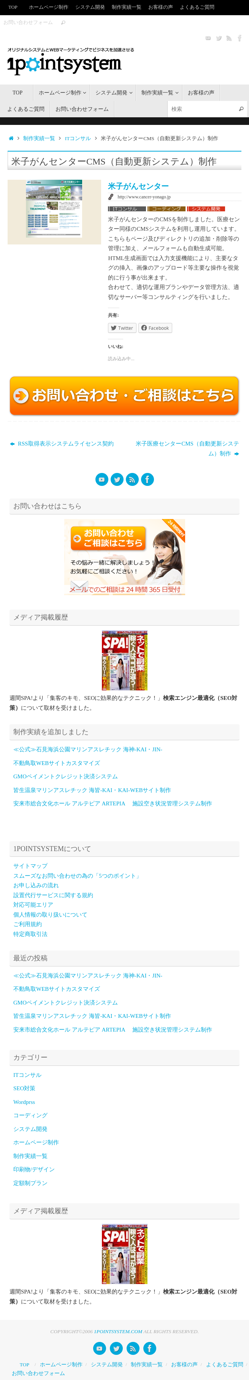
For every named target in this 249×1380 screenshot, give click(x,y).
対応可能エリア (33, 905)
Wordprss (24, 1102)
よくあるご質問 (197, 7)
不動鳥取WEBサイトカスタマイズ (56, 763)
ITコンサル (78, 138)
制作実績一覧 (126, 7)
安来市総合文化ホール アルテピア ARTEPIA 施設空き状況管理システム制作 (112, 803)
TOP (12, 7)
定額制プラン (30, 1183)
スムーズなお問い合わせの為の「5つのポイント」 (77, 876)
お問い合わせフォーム (28, 22)
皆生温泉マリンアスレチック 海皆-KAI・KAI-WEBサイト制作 (92, 790)
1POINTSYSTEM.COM (118, 1331)
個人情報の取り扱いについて (50, 915)
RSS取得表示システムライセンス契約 (61, 444)
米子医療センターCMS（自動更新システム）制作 (187, 449)
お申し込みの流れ (36, 885)
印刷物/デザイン (34, 1169)
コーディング (30, 1115)
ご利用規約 (27, 924)
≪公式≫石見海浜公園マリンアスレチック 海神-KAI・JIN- (87, 749)
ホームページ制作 (48, 7)
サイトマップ (30, 866)
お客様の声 (160, 7)
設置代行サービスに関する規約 (53, 895)
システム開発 (90, 7)
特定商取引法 (30, 934)
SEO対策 (24, 1088)
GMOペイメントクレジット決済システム (65, 776)
